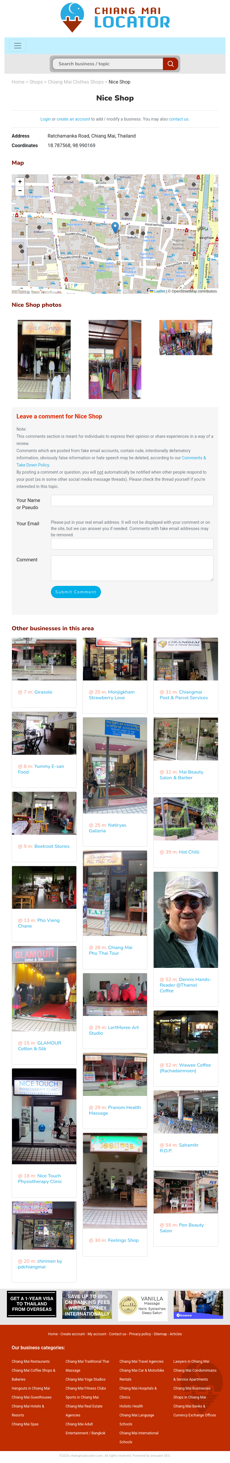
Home (18, 82)
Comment (26, 560)
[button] (115, 228)
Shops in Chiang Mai (189, 1397)
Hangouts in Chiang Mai (31, 1388)
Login (45, 119)
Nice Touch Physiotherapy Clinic (40, 1179)
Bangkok (98, 1433)
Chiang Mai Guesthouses (32, 1397)
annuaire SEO (160, 1456)
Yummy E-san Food (41, 769)
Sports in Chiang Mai (82, 1397)
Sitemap (160, 1334)
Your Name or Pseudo (28, 504)
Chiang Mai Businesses (192, 1388)
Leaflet (157, 291)
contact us (179, 119)
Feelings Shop (123, 1240)
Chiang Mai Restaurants (31, 1361)
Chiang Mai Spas (25, 1424)
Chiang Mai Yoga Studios (85, 1379)
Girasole (43, 692)
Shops (36, 82)
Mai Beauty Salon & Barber (181, 775)
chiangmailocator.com (86, 1456)
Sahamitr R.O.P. (179, 1148)
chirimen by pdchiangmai (40, 1264)
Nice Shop (120, 82)
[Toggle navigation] (17, 46)
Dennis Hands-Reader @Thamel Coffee (185, 985)
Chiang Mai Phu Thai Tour (110, 950)
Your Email (27, 523)
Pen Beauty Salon (182, 1228)
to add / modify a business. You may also (129, 119)
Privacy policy (140, 1334)
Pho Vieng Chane (39, 923)
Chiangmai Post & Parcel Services (184, 695)
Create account (72, 1334)
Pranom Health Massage (115, 1110)
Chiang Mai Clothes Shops (76, 82)
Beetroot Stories (52, 846)
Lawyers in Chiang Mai (191, 1361)
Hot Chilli (189, 852)
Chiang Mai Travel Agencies (141, 1361)
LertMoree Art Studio (114, 1030)
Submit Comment (75, 592)
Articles (176, 1334)
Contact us (117, 1334)
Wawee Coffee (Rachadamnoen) (185, 1068)
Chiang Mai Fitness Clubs (86, 1388)
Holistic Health (131, 1406)
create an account (73, 119)
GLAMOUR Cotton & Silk (39, 1046)
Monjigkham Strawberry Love (112, 695)
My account (96, 1334)
